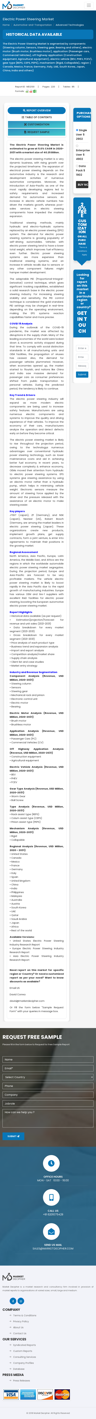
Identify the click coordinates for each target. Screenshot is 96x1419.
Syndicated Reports (24, 1345)
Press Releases (21, 1380)
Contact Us (19, 1333)
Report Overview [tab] (37, 110)
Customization (36, 124)
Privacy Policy (21, 1321)
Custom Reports (22, 1351)
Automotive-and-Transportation (33, 25)
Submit (13, 1136)
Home (6, 25)
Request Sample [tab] (37, 132)
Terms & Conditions (24, 1315)
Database (18, 1369)
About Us (18, 1327)
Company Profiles (23, 1363)
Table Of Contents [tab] (36, 117)
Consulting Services (24, 1357)
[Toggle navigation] (89, 5)
